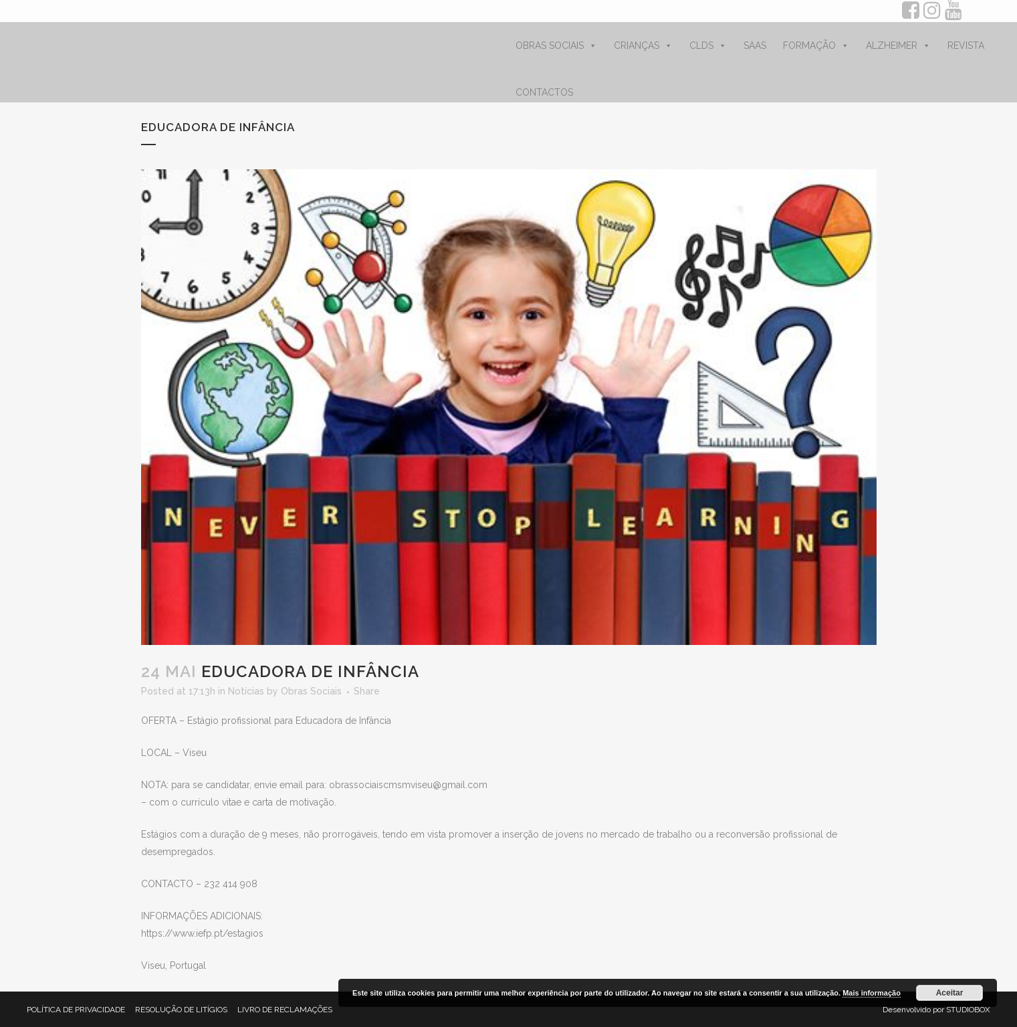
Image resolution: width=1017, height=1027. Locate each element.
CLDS (708, 45)
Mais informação (871, 993)
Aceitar (950, 993)
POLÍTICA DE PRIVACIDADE (76, 1009)
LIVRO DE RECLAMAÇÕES (284, 1009)
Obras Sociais (311, 691)
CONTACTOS (544, 92)
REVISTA (965, 45)
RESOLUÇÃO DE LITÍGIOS (181, 1009)
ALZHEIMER (898, 45)
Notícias (246, 691)
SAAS (755, 45)
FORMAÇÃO (816, 45)
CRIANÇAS (643, 45)
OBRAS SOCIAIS (556, 45)
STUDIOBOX (968, 1009)
